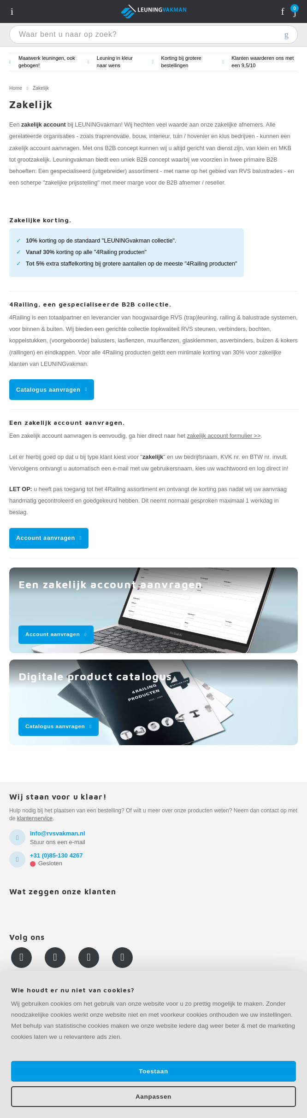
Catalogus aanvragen (48, 390)
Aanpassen (153, 1096)
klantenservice (35, 818)
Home (15, 88)
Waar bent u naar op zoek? (286, 34)
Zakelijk (41, 88)
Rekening (282, 11)
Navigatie (12, 11)
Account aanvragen (45, 538)
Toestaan (153, 1071)
